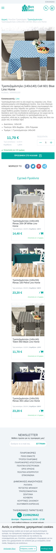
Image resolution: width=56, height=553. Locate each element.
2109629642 (31, 515)
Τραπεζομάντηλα (35, 19)
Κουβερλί (28, 498)
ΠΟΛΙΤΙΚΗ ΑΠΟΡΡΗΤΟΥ (28, 472)
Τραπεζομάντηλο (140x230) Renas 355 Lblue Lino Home (26, 399)
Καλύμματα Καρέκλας (28, 504)
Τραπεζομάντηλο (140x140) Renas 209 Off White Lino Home (26, 223)
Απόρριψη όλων (10, 549)
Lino (17, 99)
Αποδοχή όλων (46, 549)
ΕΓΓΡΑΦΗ (40, 444)
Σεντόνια (28, 494)
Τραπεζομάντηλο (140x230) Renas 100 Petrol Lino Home (26, 281)
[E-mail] (23, 444)
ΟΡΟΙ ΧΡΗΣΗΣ (28, 469)
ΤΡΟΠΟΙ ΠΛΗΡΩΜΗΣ (28, 459)
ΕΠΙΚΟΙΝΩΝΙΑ (50, 2)
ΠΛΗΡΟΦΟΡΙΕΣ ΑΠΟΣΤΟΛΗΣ (28, 462)
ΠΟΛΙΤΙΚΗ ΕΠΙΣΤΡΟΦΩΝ (28, 466)
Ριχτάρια (28, 485)
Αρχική (4, 19)
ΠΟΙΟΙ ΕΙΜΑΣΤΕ (28, 456)
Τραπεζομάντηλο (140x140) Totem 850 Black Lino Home (26, 340)
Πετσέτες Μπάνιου (28, 488)
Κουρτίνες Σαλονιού (28, 501)
